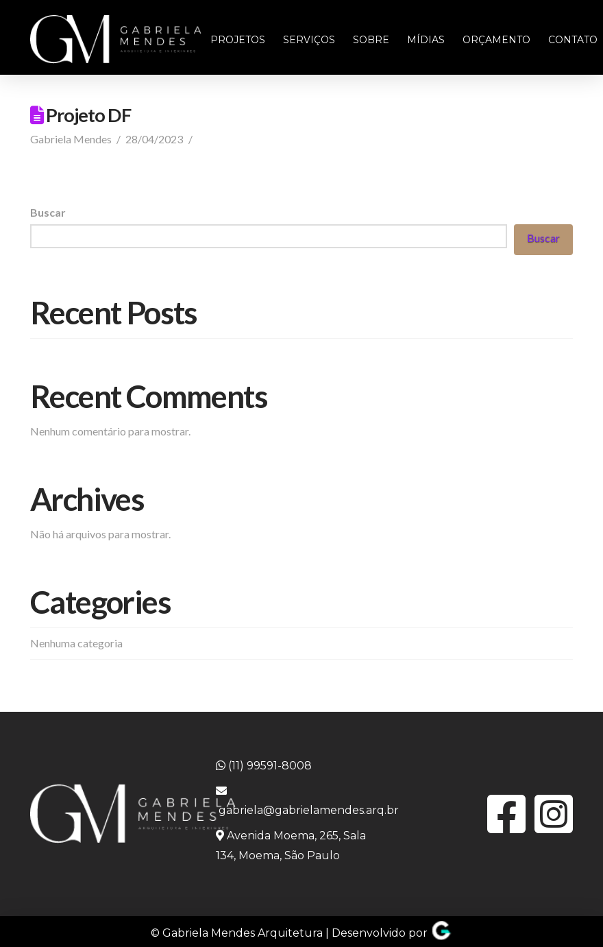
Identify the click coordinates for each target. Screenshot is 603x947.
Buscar (48, 212)
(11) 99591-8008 (264, 765)
